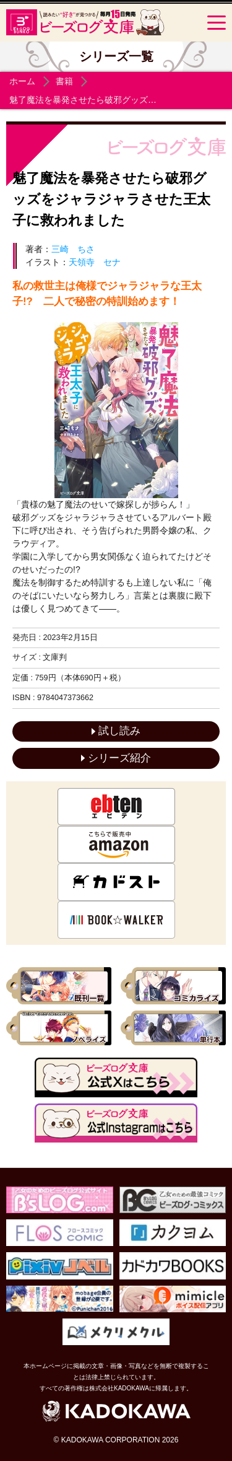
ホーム (22, 81)
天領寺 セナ (95, 262)
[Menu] (216, 22)
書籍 (64, 81)
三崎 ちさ (73, 249)
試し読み (116, 731)
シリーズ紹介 (116, 758)
